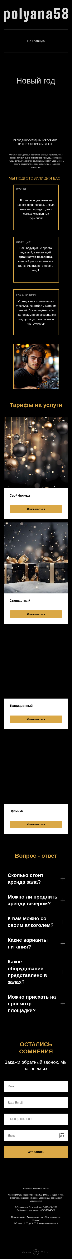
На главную (36, 41)
